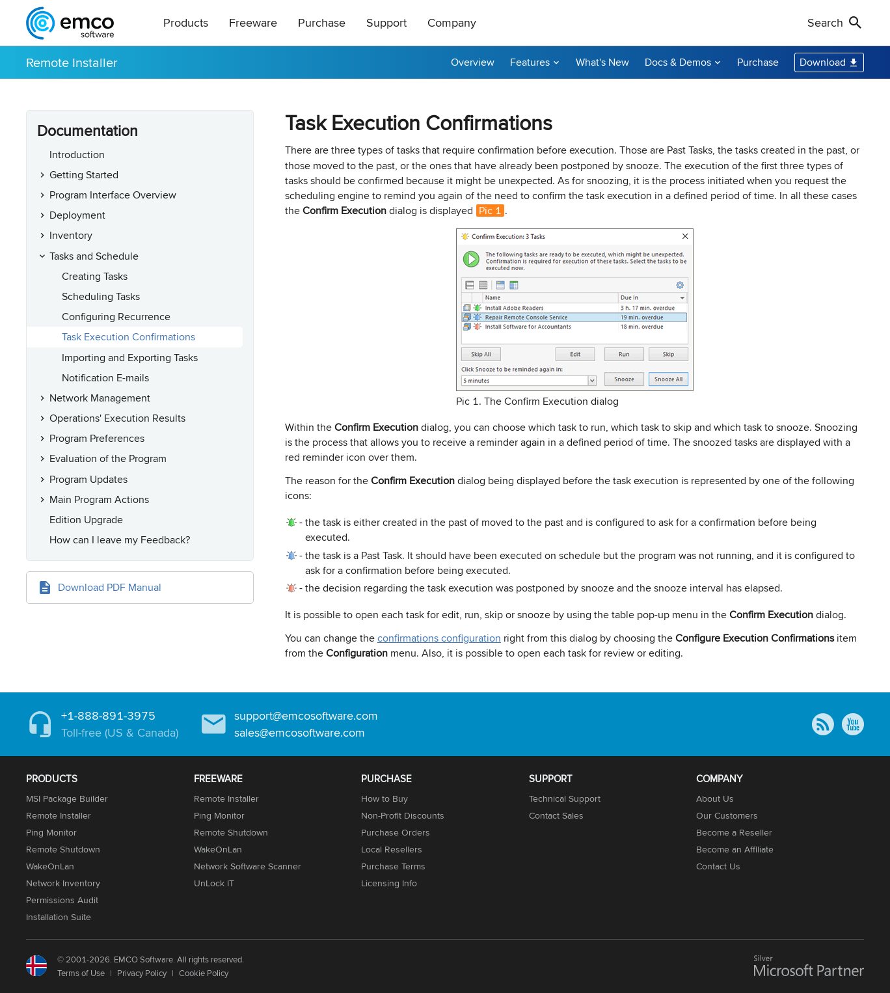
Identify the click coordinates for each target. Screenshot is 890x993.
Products (185, 22)
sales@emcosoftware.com (299, 732)
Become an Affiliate (735, 849)
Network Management (99, 397)
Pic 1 (490, 210)
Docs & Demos (678, 62)
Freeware (253, 22)
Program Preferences (96, 438)
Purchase (321, 22)
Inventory (70, 235)
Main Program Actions (99, 499)
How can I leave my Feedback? (119, 539)
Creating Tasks (95, 276)
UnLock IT (214, 883)
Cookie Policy (203, 973)
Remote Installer (72, 62)
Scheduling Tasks (101, 296)
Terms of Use (81, 973)
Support (386, 22)
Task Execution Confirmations (128, 336)
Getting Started (83, 174)
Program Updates (88, 479)
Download (823, 62)
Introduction (77, 154)
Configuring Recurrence (116, 316)
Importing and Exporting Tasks (130, 357)
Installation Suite (58, 916)
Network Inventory (63, 883)
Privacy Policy (142, 973)
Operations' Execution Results (117, 418)
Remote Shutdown (63, 849)
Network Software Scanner (247, 866)
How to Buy (384, 798)
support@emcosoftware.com (306, 715)
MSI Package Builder (67, 798)
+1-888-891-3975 (108, 715)
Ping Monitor (51, 832)
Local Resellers (391, 849)
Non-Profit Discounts (402, 815)
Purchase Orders (395, 832)
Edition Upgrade (86, 519)
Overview (472, 62)
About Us (715, 798)
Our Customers (727, 815)
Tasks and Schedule (94, 256)
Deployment (77, 215)
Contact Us (718, 866)
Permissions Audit (62, 899)
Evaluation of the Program (108, 458)
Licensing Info (389, 883)
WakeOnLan (50, 866)
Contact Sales (556, 815)
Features (530, 62)
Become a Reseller (734, 832)
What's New (602, 62)
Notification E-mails (105, 377)
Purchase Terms (393, 866)
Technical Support (564, 798)
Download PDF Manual (109, 587)
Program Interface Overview (112, 194)
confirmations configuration (439, 638)
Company (451, 22)
